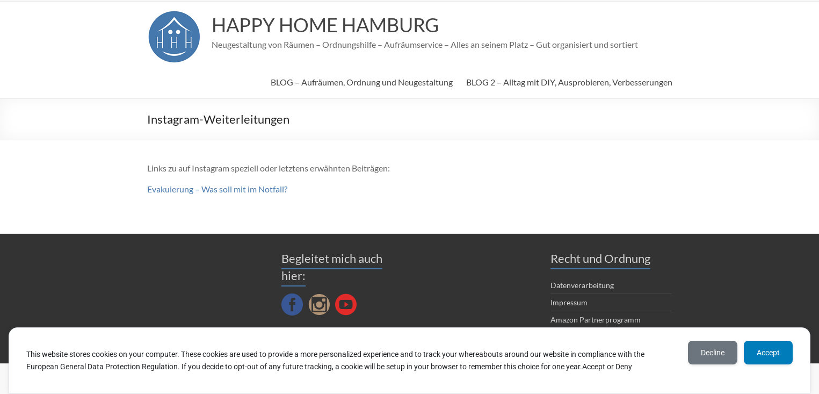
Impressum (569, 302)
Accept (768, 352)
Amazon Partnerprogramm (595, 319)
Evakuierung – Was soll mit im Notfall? (217, 189)
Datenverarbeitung (582, 285)
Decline (712, 352)
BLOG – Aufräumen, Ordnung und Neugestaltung (362, 82)
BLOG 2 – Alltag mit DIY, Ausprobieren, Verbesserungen (569, 82)
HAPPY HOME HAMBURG (325, 25)
